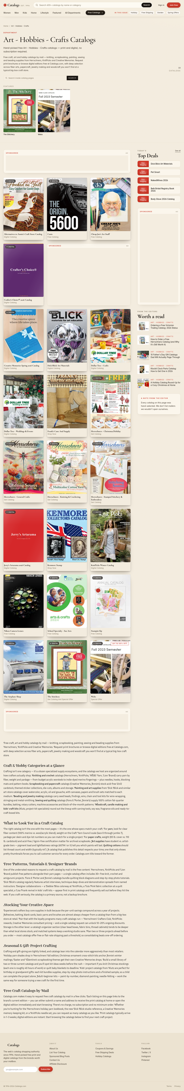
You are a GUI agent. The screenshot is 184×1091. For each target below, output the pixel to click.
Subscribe (45, 1069)
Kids (25, 13)
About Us (53, 1048)
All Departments (72, 13)
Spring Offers (173, 13)
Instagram (146, 1056)
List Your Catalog (57, 1052)
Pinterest (145, 1060)
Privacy (178, 1086)
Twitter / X (146, 1052)
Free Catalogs (95, 13)
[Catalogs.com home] (16, 5)
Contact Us (54, 1060)
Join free (174, 5)
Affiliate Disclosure (58, 1064)
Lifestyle (45, 13)
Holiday (134, 13)
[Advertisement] (67, 163)
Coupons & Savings (104, 1048)
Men (17, 13)
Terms (168, 1086)
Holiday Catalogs (103, 1056)
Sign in (161, 5)
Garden (160, 13)
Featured (57, 13)
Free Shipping (147, 13)
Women (7, 13)
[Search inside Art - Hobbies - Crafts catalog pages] (37, 78)
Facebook (146, 1048)
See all (178, 151)
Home (34, 13)
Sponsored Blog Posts (59, 1056)
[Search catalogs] (93, 5)
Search (146, 5)
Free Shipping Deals (104, 1052)
